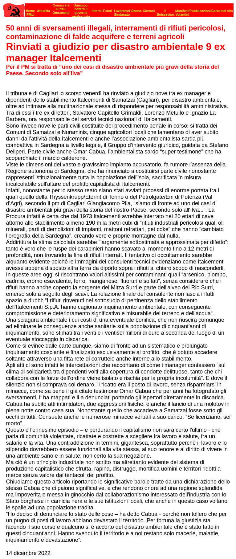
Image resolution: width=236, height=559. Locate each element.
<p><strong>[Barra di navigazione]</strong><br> (118, 8)
